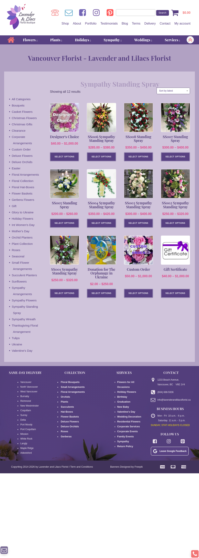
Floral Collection (23, 181)
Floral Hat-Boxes (23, 187)
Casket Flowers (22, 112)
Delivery (150, 23)
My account (182, 23)
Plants (56, 40)
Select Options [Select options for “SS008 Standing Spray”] (138, 157)
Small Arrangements (72, 386)
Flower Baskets (22, 193)
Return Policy (124, 438)
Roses (16, 250)
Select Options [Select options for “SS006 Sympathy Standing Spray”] (101, 157)
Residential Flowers (128, 415)
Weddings (143, 40)
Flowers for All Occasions (131, 382)
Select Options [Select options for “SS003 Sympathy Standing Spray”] (138, 224)
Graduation (123, 396)
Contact (165, 23)
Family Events (125, 429)
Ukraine (17, 344)
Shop (65, 23)
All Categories (21, 99)
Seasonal (18, 256)
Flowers (30, 40)
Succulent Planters (25, 275)
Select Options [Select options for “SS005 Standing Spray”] (64, 224)
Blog (125, 23)
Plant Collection (23, 244)
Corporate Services (128, 419)
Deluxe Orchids (22, 162)
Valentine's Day (22, 350)
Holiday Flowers (23, 218)
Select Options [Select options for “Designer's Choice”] (64, 157)
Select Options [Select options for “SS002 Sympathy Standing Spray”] (175, 224)
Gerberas (66, 434)
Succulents (67, 405)
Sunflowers (19, 281)
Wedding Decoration (128, 410)
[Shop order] (173, 91)
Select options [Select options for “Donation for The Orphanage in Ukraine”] (101, 294)
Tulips (16, 338)
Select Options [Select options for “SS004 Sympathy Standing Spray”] (101, 224)
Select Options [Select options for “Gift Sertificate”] (175, 294)
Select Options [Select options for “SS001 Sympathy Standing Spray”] (64, 294)
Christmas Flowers (25, 118)
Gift (14, 206)
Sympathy (113, 40)
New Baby (122, 401)
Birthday (122, 391)
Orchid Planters (22, 237)
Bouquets (18, 105)
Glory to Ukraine (23, 212)
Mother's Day (21, 231)
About (77, 23)
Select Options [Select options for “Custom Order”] (138, 294)
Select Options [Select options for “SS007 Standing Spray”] (175, 157)
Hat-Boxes (66, 410)
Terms (136, 23)
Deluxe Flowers (22, 156)
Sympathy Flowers (25, 300)
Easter (16, 168)
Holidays (83, 40)
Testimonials (108, 23)
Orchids (65, 396)
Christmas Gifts (22, 124)
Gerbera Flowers (23, 200)
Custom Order (21, 149)
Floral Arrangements (26, 174)
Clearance (19, 130)
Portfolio (90, 23)
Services (173, 40)
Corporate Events (127, 424)
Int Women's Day (24, 225)
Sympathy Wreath (24, 319)
